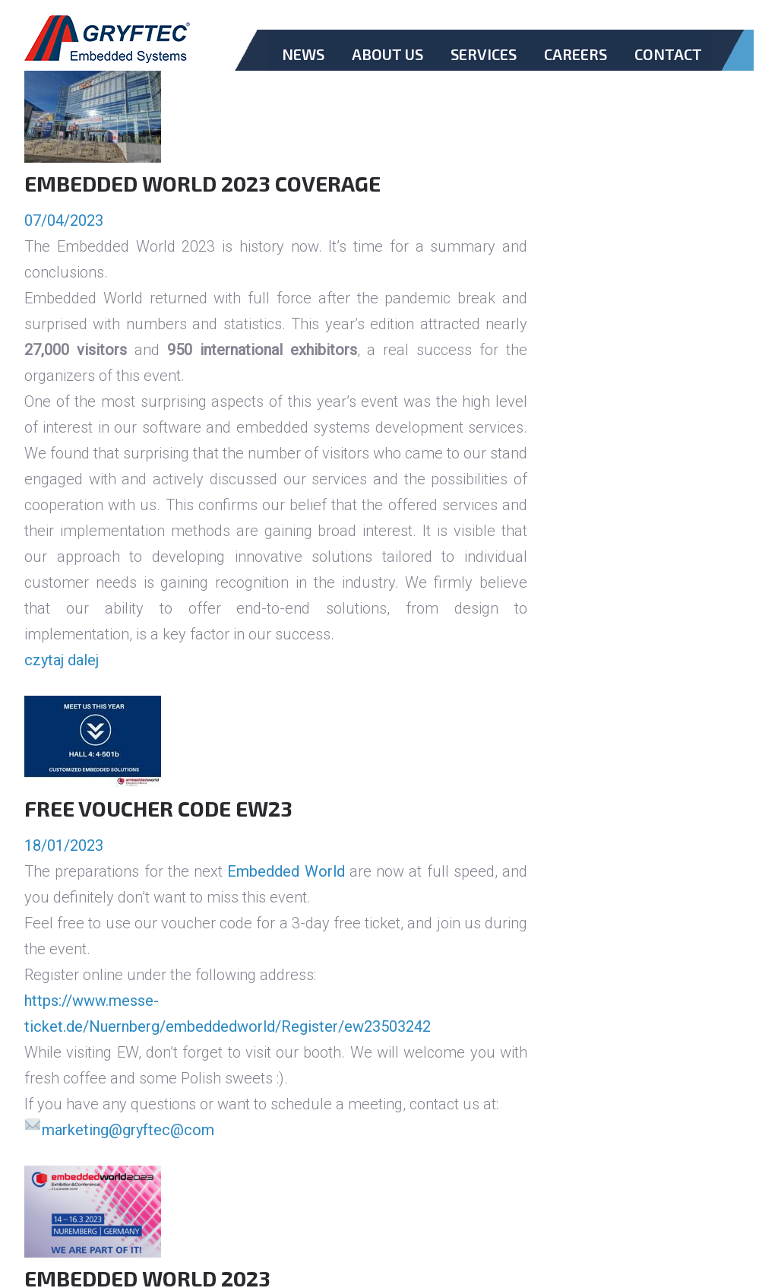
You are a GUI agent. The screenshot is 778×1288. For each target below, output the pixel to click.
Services (484, 54)
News (303, 54)
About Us (387, 54)
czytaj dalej (61, 660)
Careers (575, 54)
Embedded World (285, 871)
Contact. (668, 67)
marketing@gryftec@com (128, 1130)
